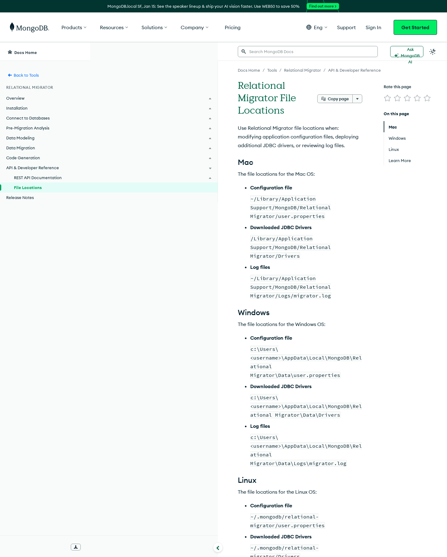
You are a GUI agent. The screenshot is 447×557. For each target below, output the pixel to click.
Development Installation (155, 469)
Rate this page (388, 86)
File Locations (28, 187)
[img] (378, 98)
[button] (316, 27)
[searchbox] (207, 51)
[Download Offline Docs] (76, 547)
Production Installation (152, 481)
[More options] (348, 86)
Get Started (415, 27)
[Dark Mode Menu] (432, 51)
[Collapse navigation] (90, 547)
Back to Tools (23, 75)
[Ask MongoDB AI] (406, 51)
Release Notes (20, 197)
